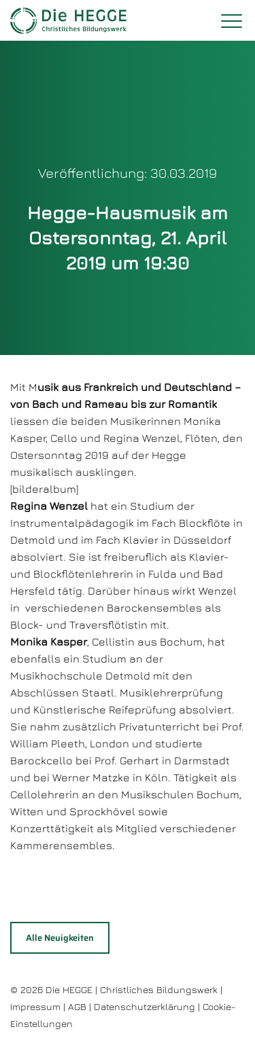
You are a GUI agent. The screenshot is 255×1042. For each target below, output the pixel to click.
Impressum (35, 1006)
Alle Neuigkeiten (60, 938)
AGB (77, 1006)
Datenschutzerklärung (144, 1006)
